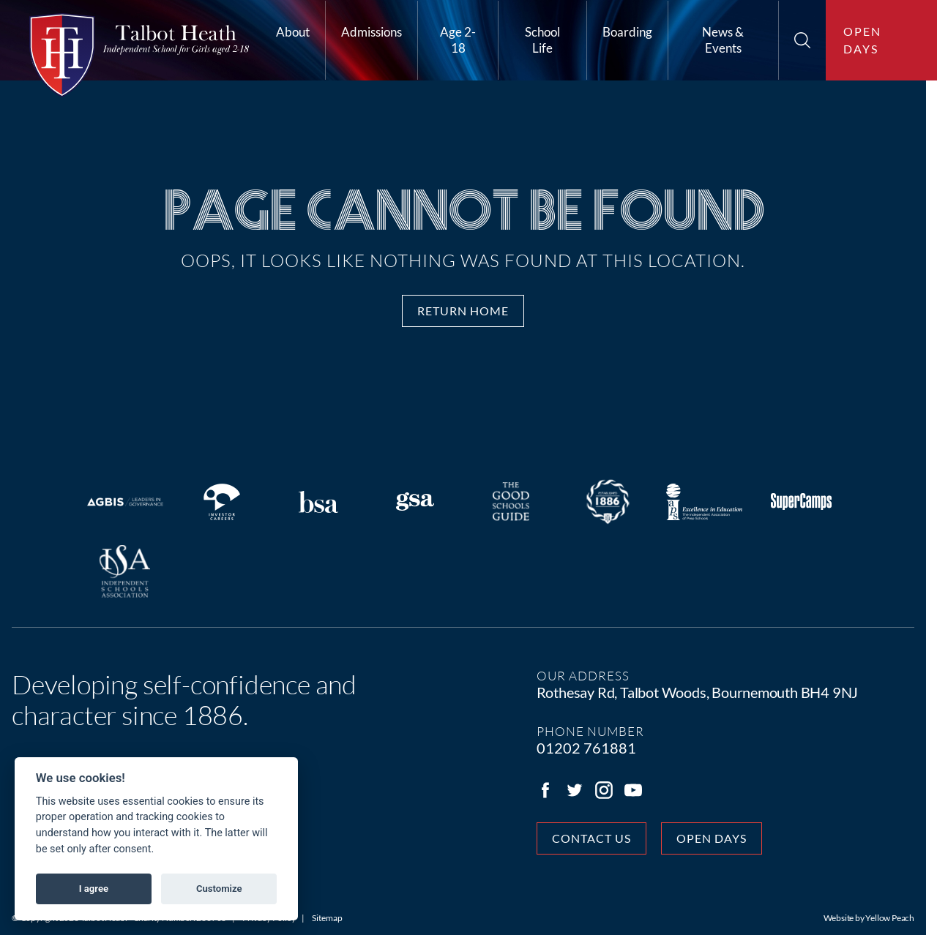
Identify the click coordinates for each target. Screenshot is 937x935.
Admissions (371, 32)
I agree (93, 888)
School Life (542, 40)
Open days (862, 40)
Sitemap (327, 917)
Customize (219, 888)
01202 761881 (591, 747)
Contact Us (596, 838)
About (293, 32)
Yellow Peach (900, 917)
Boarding (627, 32)
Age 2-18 (458, 40)
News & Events (723, 40)
